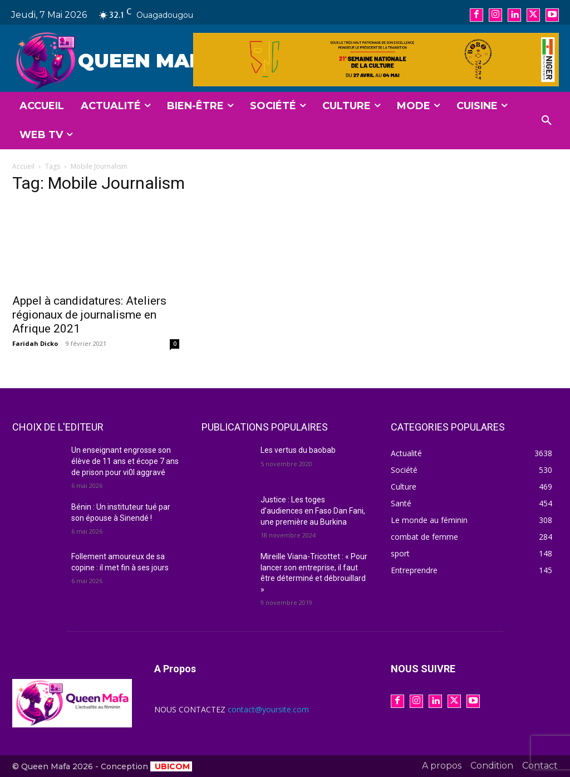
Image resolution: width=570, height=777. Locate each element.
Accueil (23, 166)
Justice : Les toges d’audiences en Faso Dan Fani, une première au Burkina (313, 510)
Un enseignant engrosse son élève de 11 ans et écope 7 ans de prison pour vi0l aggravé (125, 461)
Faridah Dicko (35, 343)
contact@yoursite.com (268, 709)
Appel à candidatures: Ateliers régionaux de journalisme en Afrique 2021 (89, 314)
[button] (546, 121)
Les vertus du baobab (298, 450)
